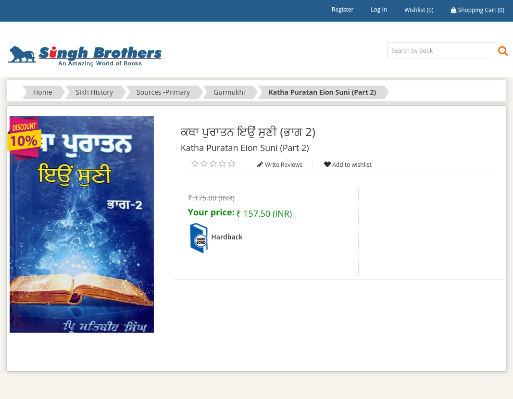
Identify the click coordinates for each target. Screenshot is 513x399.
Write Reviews (283, 165)
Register (342, 9)
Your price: (211, 212)
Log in (379, 9)
